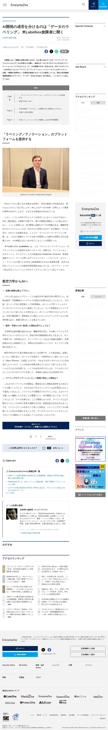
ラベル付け (30, 47)
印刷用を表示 (9, 504)
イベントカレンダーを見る (90, 495)
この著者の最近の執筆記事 (30, 577)
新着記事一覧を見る (90, 418)
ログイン (90, 243)
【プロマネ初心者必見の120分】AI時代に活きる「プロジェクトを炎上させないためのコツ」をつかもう (90, 342)
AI (22, 47)
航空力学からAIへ (26, 101)
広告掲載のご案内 (88, 698)
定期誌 (21, 721)
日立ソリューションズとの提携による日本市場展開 (38, 120)
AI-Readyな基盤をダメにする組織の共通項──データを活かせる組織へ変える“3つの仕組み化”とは (55, 645)
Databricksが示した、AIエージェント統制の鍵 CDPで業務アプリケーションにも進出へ (20, 622)
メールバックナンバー (90, 231)
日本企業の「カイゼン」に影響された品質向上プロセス (40, 109)
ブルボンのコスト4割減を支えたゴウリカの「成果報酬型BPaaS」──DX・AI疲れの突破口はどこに (54, 655)
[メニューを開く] (5, 5)
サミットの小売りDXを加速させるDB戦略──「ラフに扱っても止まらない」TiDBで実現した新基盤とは (19, 632)
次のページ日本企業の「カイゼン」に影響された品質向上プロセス (36, 425)
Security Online (8, 709)
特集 (4, 721)
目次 (50, 88)
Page (9, 111)
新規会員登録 (90, 237)
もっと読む (10, 536)
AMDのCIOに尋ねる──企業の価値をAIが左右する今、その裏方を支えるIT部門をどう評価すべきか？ (54, 612)
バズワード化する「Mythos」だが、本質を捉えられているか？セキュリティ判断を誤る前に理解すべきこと (20, 655)
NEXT (51, 437)
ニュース (98, 297)
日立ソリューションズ (11, 47)
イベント (88, 709)
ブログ (38, 721)
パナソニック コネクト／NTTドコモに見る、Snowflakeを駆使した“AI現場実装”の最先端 (20, 612)
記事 (82, 297)
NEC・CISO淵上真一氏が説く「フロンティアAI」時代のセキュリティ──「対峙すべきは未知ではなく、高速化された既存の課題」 (90, 398)
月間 (97, 103)
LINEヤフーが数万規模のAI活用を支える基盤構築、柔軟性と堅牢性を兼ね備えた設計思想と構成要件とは (20, 642)
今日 (82, 103)
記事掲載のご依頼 (88, 692)
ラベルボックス (42, 47)
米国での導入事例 (26, 112)
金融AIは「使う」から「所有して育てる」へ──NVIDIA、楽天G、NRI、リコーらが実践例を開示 (55, 635)
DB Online (23, 709)
